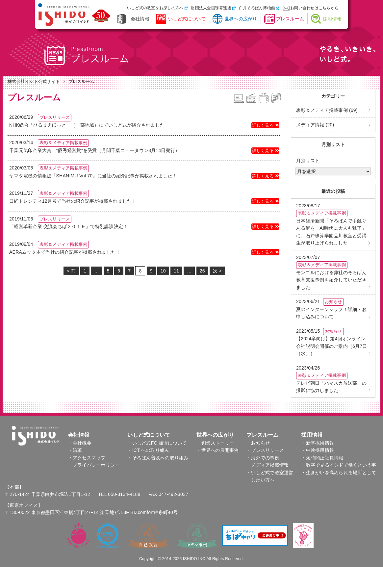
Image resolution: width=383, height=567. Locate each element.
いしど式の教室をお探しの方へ (155, 8)
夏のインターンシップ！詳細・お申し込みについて (331, 308)
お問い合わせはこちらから (314, 8)
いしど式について (187, 18)
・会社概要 (79, 443)
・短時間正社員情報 (322, 457)
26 (202, 270)
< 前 (71, 270)
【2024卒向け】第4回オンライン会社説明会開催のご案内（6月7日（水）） (331, 342)
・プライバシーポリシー (94, 465)
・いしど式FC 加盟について (157, 443)
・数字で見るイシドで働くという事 (338, 465)
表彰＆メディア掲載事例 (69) (327, 110)
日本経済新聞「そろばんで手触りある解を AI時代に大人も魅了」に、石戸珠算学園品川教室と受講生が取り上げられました (331, 224)
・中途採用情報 (317, 450)
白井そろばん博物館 (257, 8)
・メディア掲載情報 (267, 465)
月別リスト (307, 160)
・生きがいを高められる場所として (338, 472)
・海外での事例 (262, 457)
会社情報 (140, 18)
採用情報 (332, 18)
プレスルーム (290, 18)
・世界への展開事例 (217, 450)
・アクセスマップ (87, 457)
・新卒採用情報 (317, 443)
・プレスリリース (265, 450)
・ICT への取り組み (148, 450)
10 (163, 270)
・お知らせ (258, 443)
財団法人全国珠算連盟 (211, 8)
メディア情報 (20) (315, 124)
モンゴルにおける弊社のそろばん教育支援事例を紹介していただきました (331, 272)
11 (176, 270)
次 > (217, 270)
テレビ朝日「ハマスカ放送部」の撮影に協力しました (331, 379)
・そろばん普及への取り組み (157, 457)
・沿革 (75, 450)
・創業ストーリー (215, 443)
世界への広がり (240, 18)
